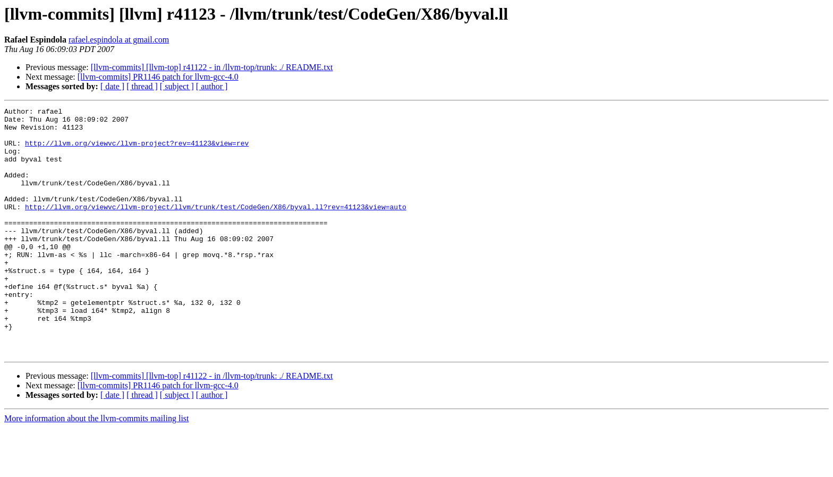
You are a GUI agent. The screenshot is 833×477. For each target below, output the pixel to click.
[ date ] (112, 86)
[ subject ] (177, 86)
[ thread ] (142, 86)
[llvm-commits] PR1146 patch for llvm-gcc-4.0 (158, 76)
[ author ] (212, 86)
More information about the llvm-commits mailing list (96, 467)
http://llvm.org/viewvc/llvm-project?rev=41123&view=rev (137, 151)
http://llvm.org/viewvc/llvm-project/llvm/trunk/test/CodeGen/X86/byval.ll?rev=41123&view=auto (215, 227)
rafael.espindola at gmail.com (119, 39)
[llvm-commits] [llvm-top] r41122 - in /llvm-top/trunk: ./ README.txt (212, 67)
